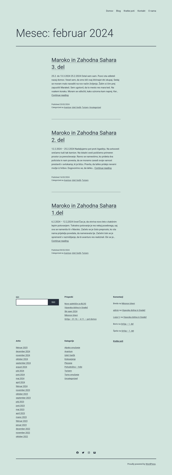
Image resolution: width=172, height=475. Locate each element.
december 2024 (23, 351)
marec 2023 (21, 417)
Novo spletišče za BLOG (75, 303)
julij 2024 (20, 371)
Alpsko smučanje (72, 347)
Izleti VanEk (76, 107)
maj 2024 (20, 378)
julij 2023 (20, 401)
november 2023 (23, 390)
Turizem (85, 107)
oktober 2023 (22, 394)
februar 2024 (22, 386)
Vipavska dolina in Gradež (76, 307)
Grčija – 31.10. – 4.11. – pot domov (81, 319)
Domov (109, 11)
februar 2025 (22, 347)
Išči (17, 297)
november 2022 (23, 432)
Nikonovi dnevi (71, 315)
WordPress (150, 464)
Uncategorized (95, 107)
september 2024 (23, 363)
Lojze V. (116, 317)
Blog (118, 11)
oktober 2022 (22, 436)
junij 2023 (20, 405)
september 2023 (23, 398)
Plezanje (68, 363)
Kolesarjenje (70, 359)
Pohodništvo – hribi (73, 367)
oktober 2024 (22, 359)
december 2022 (23, 429)
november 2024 (23, 355)
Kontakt (141, 11)
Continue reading (60, 95)
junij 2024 (20, 374)
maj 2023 (20, 409)
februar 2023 (22, 421)
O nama (152, 11)
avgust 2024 (21, 367)
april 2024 (20, 382)
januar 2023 (21, 425)
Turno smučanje (72, 374)
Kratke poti (129, 11)
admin (116, 310)
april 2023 (20, 413)
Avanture (67, 107)
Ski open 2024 (71, 311)
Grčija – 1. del (127, 324)
